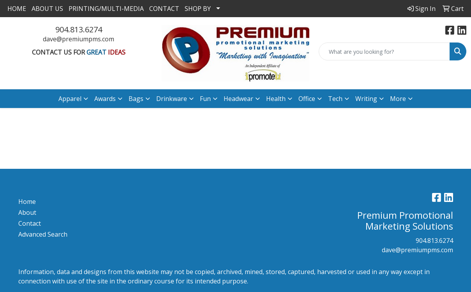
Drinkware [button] (171, 98)
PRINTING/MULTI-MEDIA (106, 8)
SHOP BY (198, 8)
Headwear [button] (238, 98)
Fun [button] (205, 98)
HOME (16, 8)
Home (27, 201)
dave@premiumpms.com (78, 39)
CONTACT (164, 8)
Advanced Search (42, 234)
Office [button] (306, 98)
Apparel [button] (69, 98)
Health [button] (276, 98)
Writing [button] (366, 98)
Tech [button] (335, 98)
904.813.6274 (78, 29)
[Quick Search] (384, 51)
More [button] (398, 98)
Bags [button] (136, 98)
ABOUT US (47, 8)
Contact (29, 223)
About (27, 212)
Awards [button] (105, 98)
